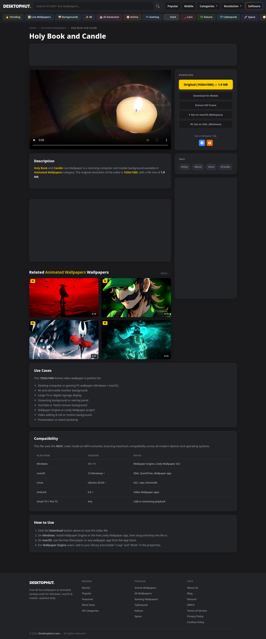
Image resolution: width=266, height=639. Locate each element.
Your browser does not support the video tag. (100, 109)
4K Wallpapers (143, 593)
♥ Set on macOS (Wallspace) (206, 114)
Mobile (189, 6)
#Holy (184, 166)
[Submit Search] (158, 6)
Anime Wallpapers (146, 587)
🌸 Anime (132, 17)
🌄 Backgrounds (68, 17)
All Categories (90, 610)
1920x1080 (131, 172)
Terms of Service (197, 610)
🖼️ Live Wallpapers (39, 17)
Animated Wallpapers (53, 28)
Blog (190, 593)
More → (166, 273)
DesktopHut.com (49, 633)
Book (44, 168)
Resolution (233, 6)
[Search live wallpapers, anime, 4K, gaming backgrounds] (93, 6)
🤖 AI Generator (109, 17)
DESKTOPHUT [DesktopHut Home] (17, 6)
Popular (173, 6)
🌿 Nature (206, 17)
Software (254, 6)
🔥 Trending (13, 17)
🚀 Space (249, 17)
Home (32, 28)
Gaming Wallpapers (146, 599)
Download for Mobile (205, 95)
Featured (87, 599)
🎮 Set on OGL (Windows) (205, 124)
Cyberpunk (141, 605)
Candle (58, 168)
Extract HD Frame (205, 105)
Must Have (88, 605)
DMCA (191, 605)
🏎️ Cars (187, 17)
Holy (37, 168)
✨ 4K (88, 17)
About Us (192, 587)
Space (138, 616)
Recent (86, 587)
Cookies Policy (195, 622)
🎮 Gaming (152, 17)
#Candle (225, 166)
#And (211, 166)
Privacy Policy (195, 616)
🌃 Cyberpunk (228, 17)
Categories (209, 6)
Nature (139, 610)
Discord (191, 599)
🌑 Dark (171, 17)
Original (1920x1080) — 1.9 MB (206, 84)
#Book (198, 166)
